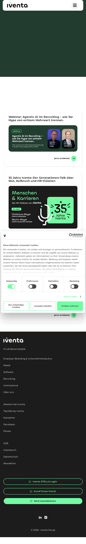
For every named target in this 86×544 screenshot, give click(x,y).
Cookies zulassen (70, 306)
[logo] (17, 3)
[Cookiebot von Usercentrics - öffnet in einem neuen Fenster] (71, 235)
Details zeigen (70, 296)
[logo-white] (13, 338)
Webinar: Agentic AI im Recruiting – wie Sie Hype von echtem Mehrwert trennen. (41, 118)
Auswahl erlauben (43, 306)
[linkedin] (40, 517)
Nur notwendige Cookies (16, 306)
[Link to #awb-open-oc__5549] (75, 5)
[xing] (45, 517)
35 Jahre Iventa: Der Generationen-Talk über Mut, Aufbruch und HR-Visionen (41, 179)
